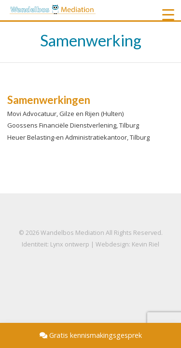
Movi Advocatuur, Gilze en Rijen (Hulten (64, 113)
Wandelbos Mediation (72, 233)
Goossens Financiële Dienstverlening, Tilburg (73, 125)
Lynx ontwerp (69, 244)
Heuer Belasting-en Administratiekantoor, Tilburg (78, 137)
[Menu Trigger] (168, 14)
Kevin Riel (145, 244)
